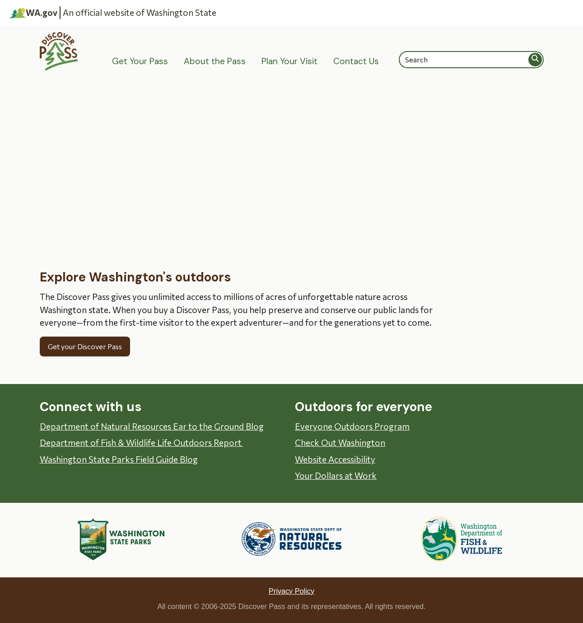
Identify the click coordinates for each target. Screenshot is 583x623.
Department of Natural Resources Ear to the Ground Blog (152, 426)
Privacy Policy (291, 591)
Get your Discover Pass (85, 346)
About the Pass (215, 61)
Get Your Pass (140, 61)
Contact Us (356, 61)
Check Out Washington (340, 442)
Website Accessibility (335, 459)
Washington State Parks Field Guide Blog (119, 459)
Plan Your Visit (289, 61)
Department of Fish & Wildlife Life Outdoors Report (141, 442)
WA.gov (33, 13)
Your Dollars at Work (336, 475)
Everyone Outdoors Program (352, 426)
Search (535, 59)
